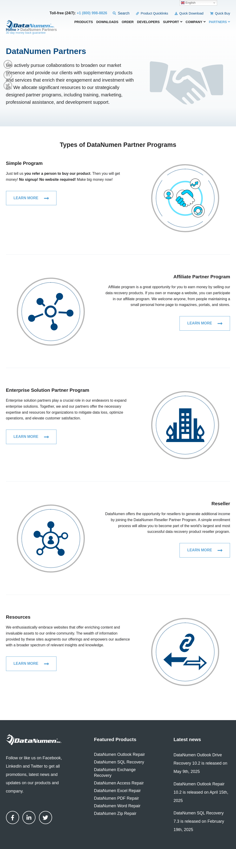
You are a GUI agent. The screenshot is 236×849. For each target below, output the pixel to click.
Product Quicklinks (152, 13)
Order (128, 22)
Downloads (107, 22)
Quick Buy (220, 13)
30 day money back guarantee (26, 32)
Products (83, 22)
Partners (219, 22)
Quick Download (189, 13)
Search (121, 13)
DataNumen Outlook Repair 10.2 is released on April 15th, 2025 (201, 792)
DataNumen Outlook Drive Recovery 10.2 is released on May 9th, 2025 (200, 763)
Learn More (31, 198)
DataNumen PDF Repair (116, 798)
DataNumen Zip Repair (115, 813)
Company (196, 22)
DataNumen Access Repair (119, 783)
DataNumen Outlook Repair (119, 754)
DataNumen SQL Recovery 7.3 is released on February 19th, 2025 (199, 821)
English (188, 3)
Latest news (187, 739)
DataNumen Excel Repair (117, 790)
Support (172, 22)
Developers (148, 22)
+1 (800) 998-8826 (92, 13)
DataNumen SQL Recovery (119, 762)
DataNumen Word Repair (117, 806)
